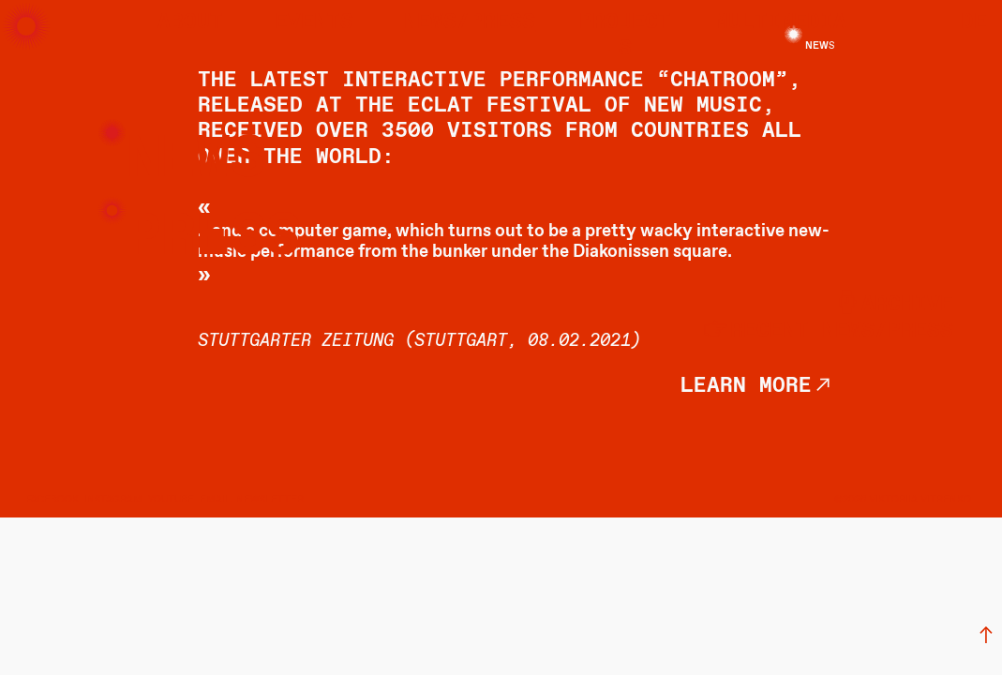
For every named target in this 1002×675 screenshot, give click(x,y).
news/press (469, 22)
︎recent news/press (827, 330)
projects (625, 35)
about (190, 22)
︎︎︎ (986, 636)
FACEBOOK (52, 499)
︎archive (892, 304)
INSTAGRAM (113, 499)
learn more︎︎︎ (757, 385)
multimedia (780, 22)
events (314, 22)
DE (974, 22)
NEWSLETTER (270, 499)
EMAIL (215, 499)
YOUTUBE (171, 499)
